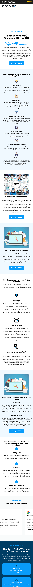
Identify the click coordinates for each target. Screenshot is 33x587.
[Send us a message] (16, 580)
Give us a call (16, 568)
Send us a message (16, 583)
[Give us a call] (16, 566)
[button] (30, 6)
